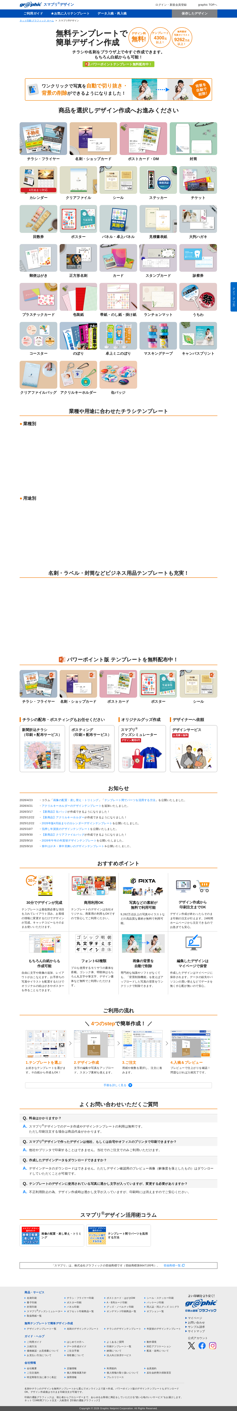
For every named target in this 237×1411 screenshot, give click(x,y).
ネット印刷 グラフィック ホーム (37, 20)
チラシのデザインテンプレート (124, 1328)
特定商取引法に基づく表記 (41, 1377)
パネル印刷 (73, 1306)
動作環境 (152, 1342)
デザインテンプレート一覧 (41, 1328)
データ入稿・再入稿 (112, 13)
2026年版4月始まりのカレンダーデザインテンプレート (77, 823)
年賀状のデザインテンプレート (164, 1328)
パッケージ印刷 (155, 1302)
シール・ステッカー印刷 (160, 1298)
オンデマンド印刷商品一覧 (121, 1311)
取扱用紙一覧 (34, 1315)
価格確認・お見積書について (43, 1350)
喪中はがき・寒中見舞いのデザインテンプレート (73, 846)
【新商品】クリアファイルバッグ (63, 834)
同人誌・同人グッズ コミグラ (163, 1306)
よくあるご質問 (115, 1342)
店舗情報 (72, 1368)
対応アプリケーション (159, 1346)
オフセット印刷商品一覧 (80, 1311)
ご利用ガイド (33, 13)
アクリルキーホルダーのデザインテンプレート (72, 805)
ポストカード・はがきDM (121, 1298)
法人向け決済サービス (119, 1355)
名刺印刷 (32, 1298)
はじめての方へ (75, 1342)
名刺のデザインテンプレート (83, 1328)
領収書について (75, 1355)
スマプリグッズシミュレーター (45, 1311)
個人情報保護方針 (77, 1372)
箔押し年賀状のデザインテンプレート (66, 828)
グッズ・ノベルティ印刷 (120, 1306)
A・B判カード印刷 (117, 1302)
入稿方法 (32, 1346)
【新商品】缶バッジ (54, 811)
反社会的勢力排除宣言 (159, 1372)
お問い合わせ (196, 1322)
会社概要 (32, 1368)
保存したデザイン (195, 13)
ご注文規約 (33, 1372)
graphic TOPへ (205, 4)
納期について (114, 1350)
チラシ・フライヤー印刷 (80, 1298)
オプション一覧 (155, 1311)
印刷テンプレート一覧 (119, 1346)
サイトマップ (196, 1331)
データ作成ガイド (77, 1346)
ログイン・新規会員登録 (168, 4)
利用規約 (112, 1368)
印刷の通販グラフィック (38, 1397)
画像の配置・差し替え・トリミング (76, 800)
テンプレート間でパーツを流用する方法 (130, 800)
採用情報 (72, 1377)
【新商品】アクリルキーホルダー (63, 817)
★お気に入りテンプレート (70, 13)
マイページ (195, 1318)
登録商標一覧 (172, 1265)
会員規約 (152, 1368)
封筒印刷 (32, 1306)
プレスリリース (115, 1377)
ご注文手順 (73, 1350)
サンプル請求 (196, 1326)
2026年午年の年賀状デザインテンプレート (69, 840)
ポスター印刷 (74, 1302)
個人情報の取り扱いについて (123, 1372)
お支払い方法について (39, 1355)
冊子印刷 (32, 1302)
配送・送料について (158, 1350)
